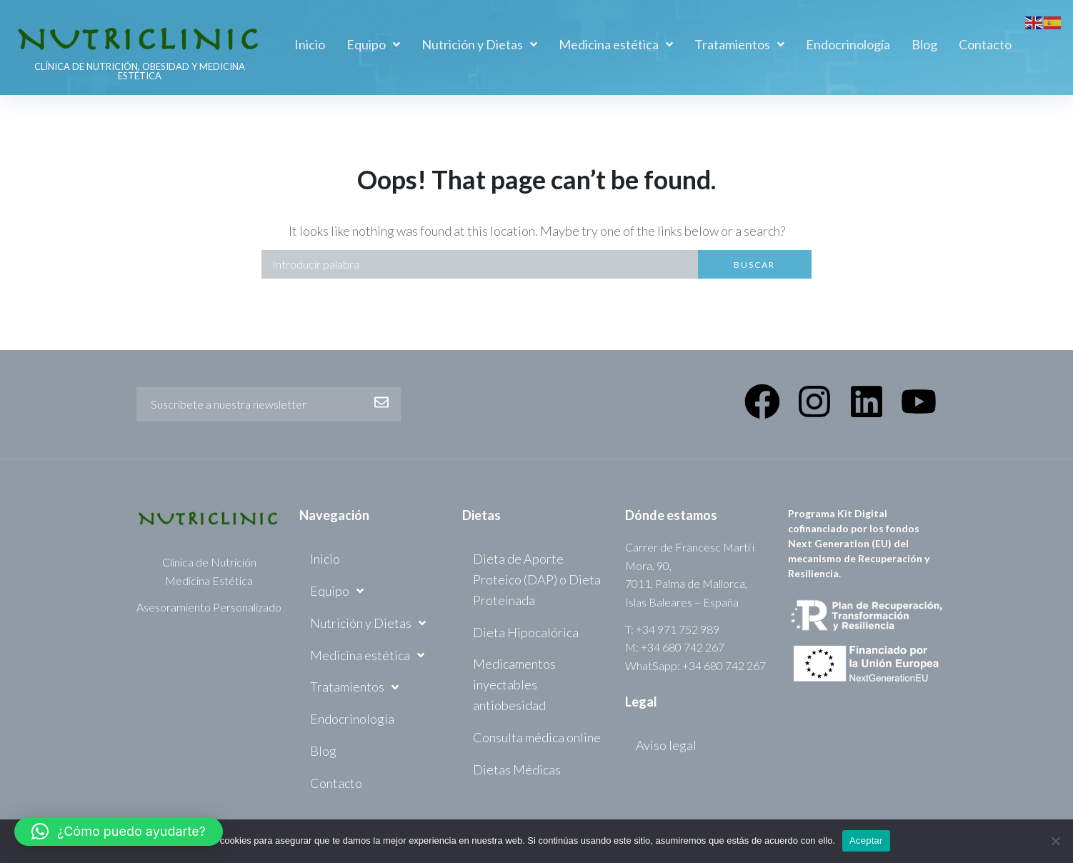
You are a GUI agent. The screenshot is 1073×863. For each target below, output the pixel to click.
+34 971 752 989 (677, 629)
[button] (118, 831)
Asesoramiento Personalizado (208, 607)
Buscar (754, 264)
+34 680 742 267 (682, 647)
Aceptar (866, 840)
